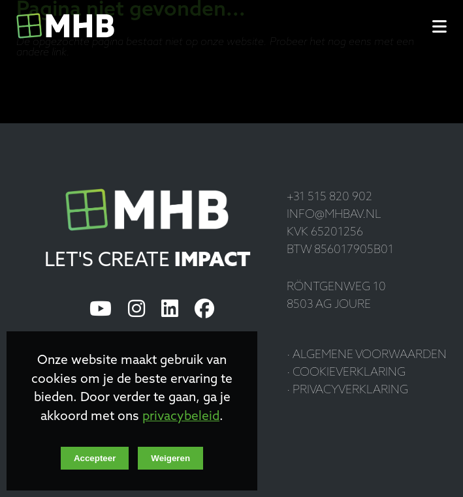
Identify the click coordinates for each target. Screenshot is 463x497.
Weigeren (170, 458)
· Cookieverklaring (346, 373)
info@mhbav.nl (334, 215)
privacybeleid (180, 417)
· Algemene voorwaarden (367, 355)
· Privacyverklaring (347, 390)
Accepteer (95, 458)
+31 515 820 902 (329, 197)
